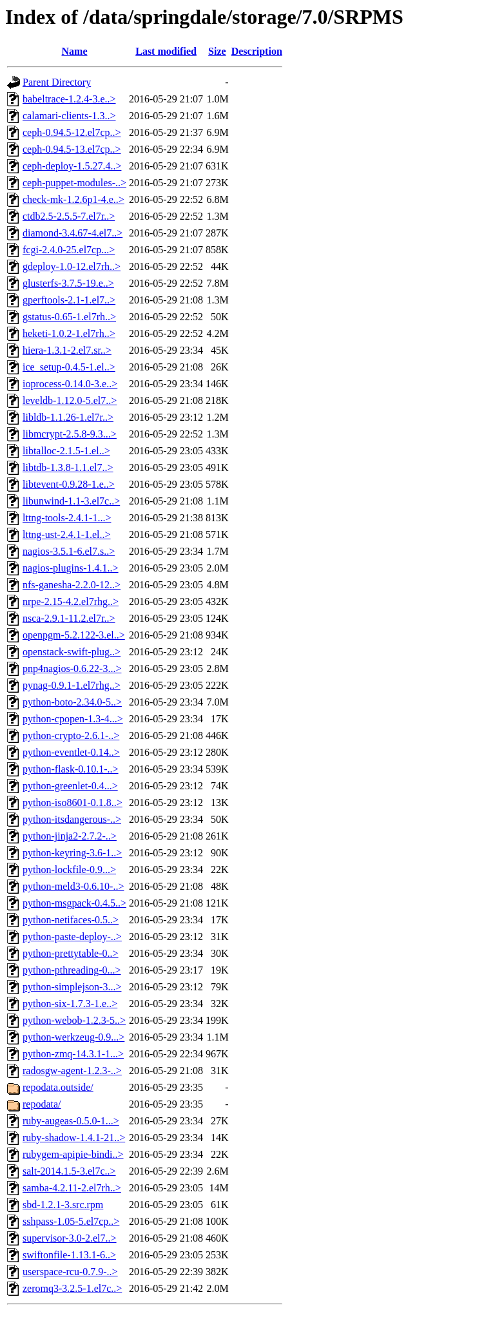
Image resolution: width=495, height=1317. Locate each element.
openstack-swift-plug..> (72, 651)
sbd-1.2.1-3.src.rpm (63, 1204)
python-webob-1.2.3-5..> (74, 1020)
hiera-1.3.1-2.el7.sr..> (67, 350)
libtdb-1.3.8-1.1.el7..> (68, 467)
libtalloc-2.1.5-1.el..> (66, 450)
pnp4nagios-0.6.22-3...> (72, 668)
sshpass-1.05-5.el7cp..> (71, 1221)
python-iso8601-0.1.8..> (72, 802)
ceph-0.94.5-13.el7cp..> (72, 149)
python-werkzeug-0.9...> (73, 1037)
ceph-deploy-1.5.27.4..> (72, 165)
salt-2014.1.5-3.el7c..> (69, 1171)
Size (217, 51)
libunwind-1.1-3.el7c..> (71, 500)
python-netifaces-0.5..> (71, 919)
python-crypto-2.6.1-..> (71, 735)
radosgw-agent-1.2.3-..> (72, 1070)
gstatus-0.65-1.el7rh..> (69, 316)
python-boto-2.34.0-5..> (72, 702)
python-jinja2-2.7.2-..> (70, 836)
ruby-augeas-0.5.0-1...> (71, 1120)
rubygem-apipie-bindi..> (73, 1154)
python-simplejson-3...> (72, 986)
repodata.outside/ (58, 1087)
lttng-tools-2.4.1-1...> (67, 517)
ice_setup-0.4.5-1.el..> (69, 366)
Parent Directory (57, 82)
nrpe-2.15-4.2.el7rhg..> (71, 601)
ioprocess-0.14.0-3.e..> (70, 383)
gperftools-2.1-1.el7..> (69, 299)
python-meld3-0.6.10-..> (73, 886)
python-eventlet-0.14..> (71, 752)
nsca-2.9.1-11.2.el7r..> (69, 618)
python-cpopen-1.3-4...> (73, 718)
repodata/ (42, 1104)
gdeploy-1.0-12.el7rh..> (72, 266)
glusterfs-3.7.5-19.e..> (68, 283)
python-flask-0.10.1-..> (71, 769)
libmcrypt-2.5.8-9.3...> (70, 433)
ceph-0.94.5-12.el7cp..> (72, 132)
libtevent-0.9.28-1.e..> (69, 484)
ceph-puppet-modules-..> (74, 182)
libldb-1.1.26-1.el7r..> (68, 417)
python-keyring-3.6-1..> (72, 852)
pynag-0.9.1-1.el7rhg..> (72, 685)
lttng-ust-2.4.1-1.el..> (67, 534)
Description (256, 51)
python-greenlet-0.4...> (70, 785)
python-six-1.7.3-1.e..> (70, 1003)
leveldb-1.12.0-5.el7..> (70, 400)
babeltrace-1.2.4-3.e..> (69, 98)
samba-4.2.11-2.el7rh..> (72, 1187)
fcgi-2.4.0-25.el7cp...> (69, 249)
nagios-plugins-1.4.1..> (71, 567)
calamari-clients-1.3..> (69, 115)
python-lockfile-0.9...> (69, 869)
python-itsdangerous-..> (72, 819)
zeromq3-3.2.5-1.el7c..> (72, 1288)
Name (75, 51)
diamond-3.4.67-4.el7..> (72, 232)
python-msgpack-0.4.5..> (74, 903)
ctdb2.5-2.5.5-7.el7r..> (69, 216)
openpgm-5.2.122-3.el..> (74, 635)
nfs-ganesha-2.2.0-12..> (72, 584)
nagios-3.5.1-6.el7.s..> (69, 551)
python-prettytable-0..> (71, 953)
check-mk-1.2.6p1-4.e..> (73, 199)
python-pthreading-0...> (72, 970)
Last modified (166, 51)
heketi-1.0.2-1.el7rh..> (69, 333)
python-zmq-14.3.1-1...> (73, 1053)
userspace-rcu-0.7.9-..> (70, 1271)
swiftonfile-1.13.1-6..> (69, 1254)
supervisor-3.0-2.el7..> (70, 1238)
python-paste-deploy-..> (72, 936)
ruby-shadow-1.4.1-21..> (74, 1137)
